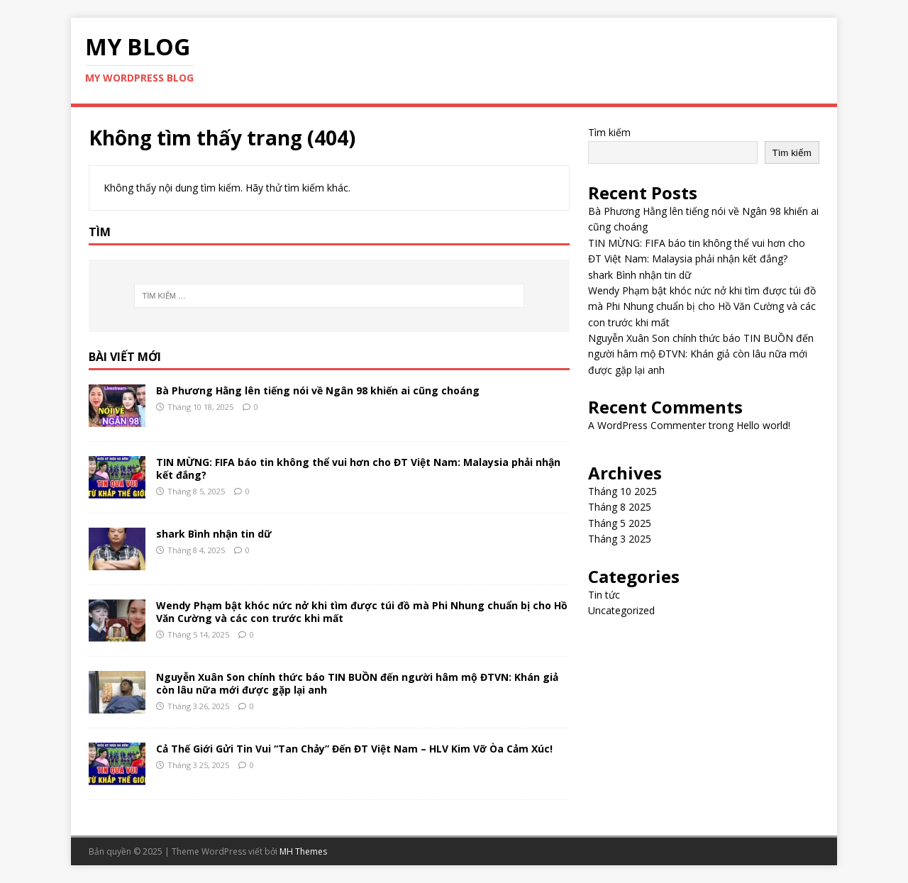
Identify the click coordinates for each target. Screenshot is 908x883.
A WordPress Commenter (647, 425)
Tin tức (604, 594)
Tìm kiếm (609, 132)
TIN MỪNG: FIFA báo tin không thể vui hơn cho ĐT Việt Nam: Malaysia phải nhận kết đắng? (358, 468)
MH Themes (303, 851)
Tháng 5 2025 (619, 523)
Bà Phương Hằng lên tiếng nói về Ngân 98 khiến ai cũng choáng (318, 390)
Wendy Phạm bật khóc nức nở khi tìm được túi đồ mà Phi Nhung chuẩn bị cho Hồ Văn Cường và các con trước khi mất (362, 612)
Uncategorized (621, 610)
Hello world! (763, 425)
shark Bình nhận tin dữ (214, 533)
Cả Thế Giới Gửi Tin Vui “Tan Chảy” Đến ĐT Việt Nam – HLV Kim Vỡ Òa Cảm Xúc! (354, 748)
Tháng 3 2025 (619, 538)
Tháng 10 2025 (622, 491)
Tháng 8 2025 (619, 506)
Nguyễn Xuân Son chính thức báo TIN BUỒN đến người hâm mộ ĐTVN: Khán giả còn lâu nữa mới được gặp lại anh (357, 683)
